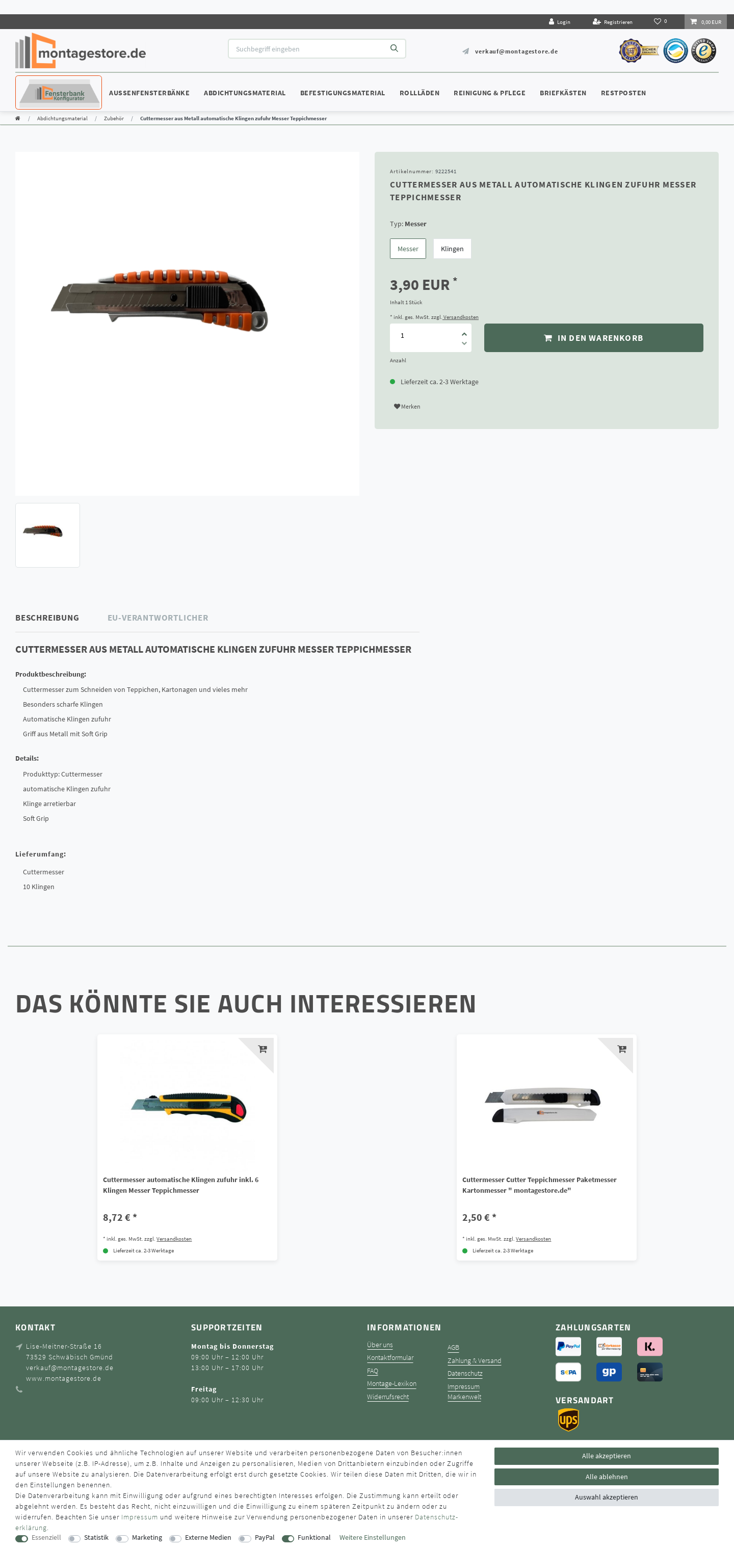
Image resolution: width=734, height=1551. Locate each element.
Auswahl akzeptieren (606, 1497)
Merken (407, 406)
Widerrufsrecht (388, 1397)
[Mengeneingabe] (402, 335)
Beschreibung (47, 617)
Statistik (96, 1537)
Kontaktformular (390, 1357)
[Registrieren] (612, 21)
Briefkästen (563, 92)
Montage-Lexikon (391, 1383)
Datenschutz (465, 1373)
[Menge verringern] (464, 345)
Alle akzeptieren (606, 1455)
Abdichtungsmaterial (245, 92)
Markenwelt (464, 1397)
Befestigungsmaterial (342, 92)
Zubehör (114, 118)
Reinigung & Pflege (490, 92)
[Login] (559, 21)
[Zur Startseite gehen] (17, 118)
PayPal (265, 1537)
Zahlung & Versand (475, 1360)
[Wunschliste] (661, 21)
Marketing (147, 1537)
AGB (453, 1347)
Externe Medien (208, 1537)
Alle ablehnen (607, 1476)
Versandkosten (460, 316)
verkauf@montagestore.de (516, 51)
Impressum (464, 1386)
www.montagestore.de (63, 1378)
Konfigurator (46, 83)
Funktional (314, 1537)
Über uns (380, 1345)
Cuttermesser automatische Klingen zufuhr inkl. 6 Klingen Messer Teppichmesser (180, 1185)
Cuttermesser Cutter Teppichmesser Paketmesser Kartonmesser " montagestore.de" (539, 1185)
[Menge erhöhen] (464, 331)
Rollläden (420, 92)
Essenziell (46, 1537)
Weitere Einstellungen (372, 1537)
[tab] (61, 617)
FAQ (372, 1371)
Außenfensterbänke (149, 92)
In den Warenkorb (593, 337)
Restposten (623, 92)
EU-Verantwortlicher (158, 617)
